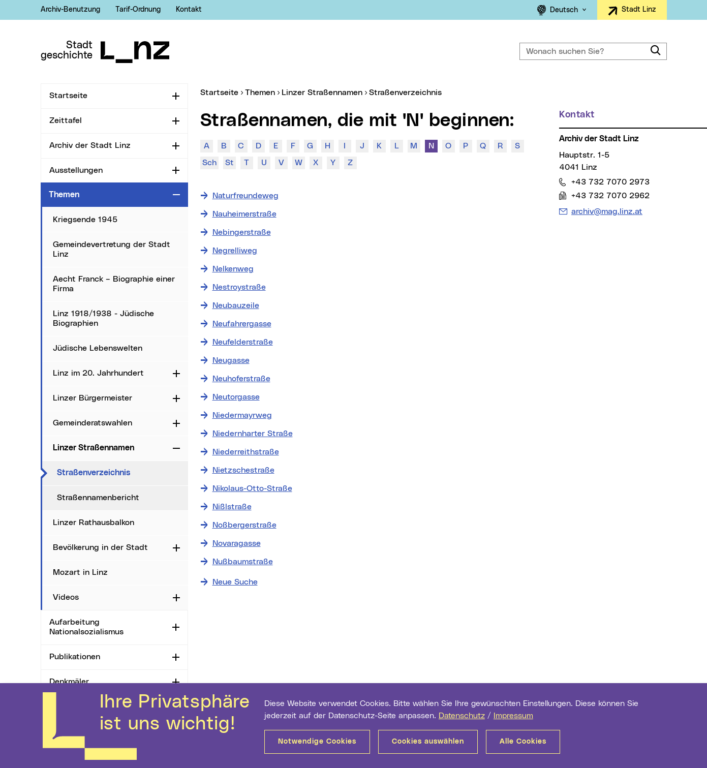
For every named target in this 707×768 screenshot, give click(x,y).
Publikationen (74, 657)
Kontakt (189, 9)
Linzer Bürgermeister (92, 398)
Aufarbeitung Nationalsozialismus (86, 627)
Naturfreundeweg (245, 196)
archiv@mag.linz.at (606, 210)
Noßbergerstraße (244, 525)
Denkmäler (69, 682)
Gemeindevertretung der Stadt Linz (111, 249)
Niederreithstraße (245, 452)
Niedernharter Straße (252, 433)
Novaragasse (236, 543)
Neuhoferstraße (241, 379)
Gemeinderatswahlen (92, 423)
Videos (66, 597)
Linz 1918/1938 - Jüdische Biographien (103, 318)
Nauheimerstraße (244, 214)
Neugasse (231, 360)
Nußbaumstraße (242, 562)
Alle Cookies (523, 741)
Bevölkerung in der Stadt (100, 547)
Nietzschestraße (243, 470)
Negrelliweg (234, 251)
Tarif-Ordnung (138, 9)
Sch (209, 163)
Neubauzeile (235, 305)
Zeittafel (65, 120)
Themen (64, 195)
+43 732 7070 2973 (610, 181)
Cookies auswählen (428, 741)
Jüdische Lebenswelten (97, 348)
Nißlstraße (232, 507)
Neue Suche (235, 582)
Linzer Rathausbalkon (93, 522)
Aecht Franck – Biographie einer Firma (114, 284)
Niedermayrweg (242, 415)
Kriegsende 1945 (85, 220)
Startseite (68, 95)
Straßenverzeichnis (122, 472)
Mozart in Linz (80, 572)
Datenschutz (462, 716)
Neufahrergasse (241, 324)
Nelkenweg (233, 269)
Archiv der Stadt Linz (90, 145)
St (229, 163)
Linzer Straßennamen (93, 448)
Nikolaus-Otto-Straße (252, 488)
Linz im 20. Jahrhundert (98, 373)
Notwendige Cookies (317, 741)
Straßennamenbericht (98, 498)
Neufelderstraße (242, 342)
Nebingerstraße (241, 232)
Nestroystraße (239, 287)
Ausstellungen (76, 170)
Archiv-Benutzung (70, 9)
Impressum (513, 716)
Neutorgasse (236, 397)
